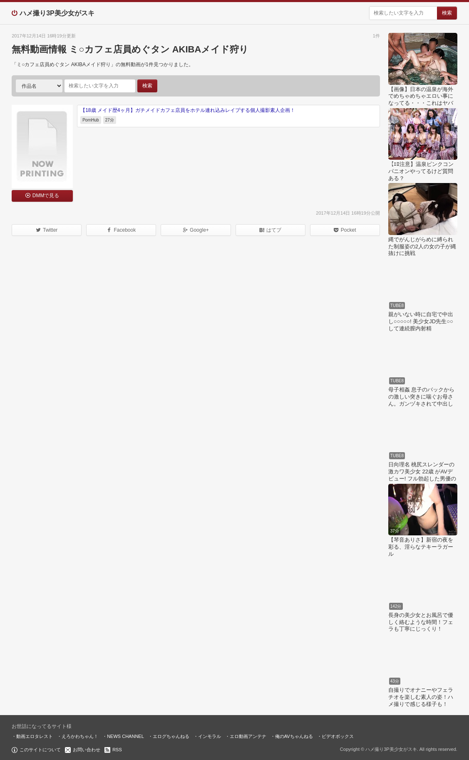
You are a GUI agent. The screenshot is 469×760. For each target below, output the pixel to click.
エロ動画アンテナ (248, 736)
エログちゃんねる (171, 736)
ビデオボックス (338, 736)
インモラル (209, 736)
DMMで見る (46, 195)
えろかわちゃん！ (80, 736)
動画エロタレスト (34, 736)
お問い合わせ (86, 749)
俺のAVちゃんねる (294, 736)
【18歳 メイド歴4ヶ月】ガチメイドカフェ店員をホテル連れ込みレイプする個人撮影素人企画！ (187, 110)
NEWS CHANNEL (125, 736)
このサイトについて (40, 749)
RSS (117, 749)
